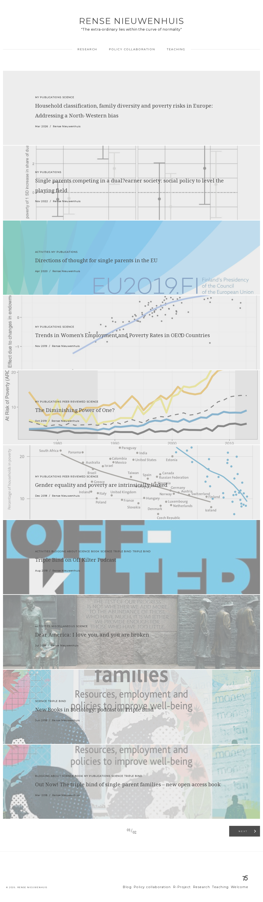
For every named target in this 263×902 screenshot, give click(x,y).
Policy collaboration (132, 49)
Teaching (176, 49)
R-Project (188, 887)
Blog (139, 887)
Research (87, 49)
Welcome (240, 887)
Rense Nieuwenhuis (131, 21)
